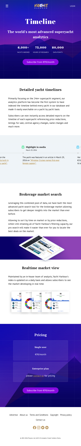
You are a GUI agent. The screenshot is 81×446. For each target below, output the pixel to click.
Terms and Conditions (39, 415)
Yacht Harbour (41, 6)
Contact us (40, 419)
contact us (38, 375)
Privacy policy (66, 415)
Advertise (13, 415)
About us (24, 415)
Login (72, 6)
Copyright (54, 415)
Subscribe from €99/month (40, 62)
